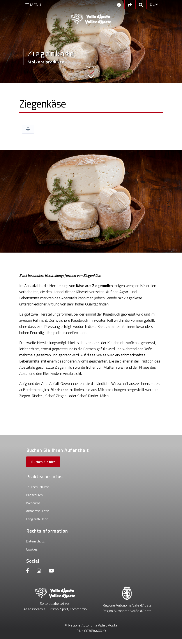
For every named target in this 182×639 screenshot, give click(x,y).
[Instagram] (39, 571)
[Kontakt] (119, 4)
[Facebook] (27, 571)
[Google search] (141, 4)
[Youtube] (51, 571)
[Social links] (130, 4)
